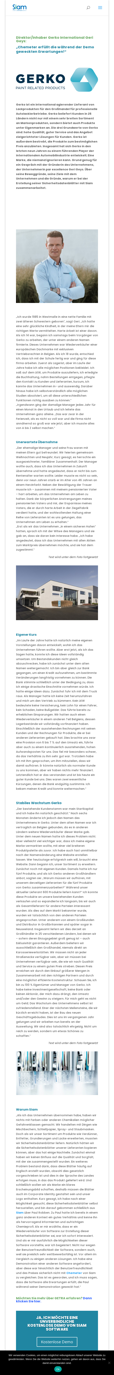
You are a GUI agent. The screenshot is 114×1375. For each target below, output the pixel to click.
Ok (58, 1369)
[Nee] (109, 1363)
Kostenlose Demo (57, 1341)
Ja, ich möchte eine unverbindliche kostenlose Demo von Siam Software (57, 1323)
